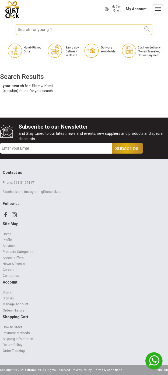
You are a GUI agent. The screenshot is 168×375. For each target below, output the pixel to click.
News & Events (14, 264)
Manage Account (15, 304)
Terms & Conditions (108, 370)
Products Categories (18, 252)
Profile (7, 240)
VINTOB (162, 370)
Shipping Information (18, 339)
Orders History (13, 310)
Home (7, 234)
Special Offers (13, 258)
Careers (9, 270)
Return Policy (12, 345)
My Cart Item (116, 8)
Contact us (11, 276)
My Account (136, 9)
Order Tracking (14, 351)
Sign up (8, 298)
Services (9, 246)
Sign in (8, 292)
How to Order (12, 327)
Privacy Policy (82, 370)
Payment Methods (16, 333)
